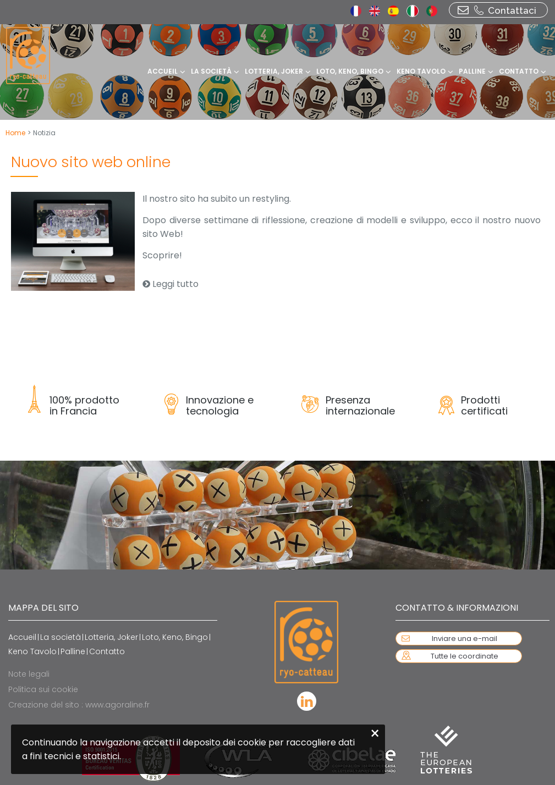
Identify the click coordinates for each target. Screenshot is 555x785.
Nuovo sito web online (91, 162)
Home (15, 132)
